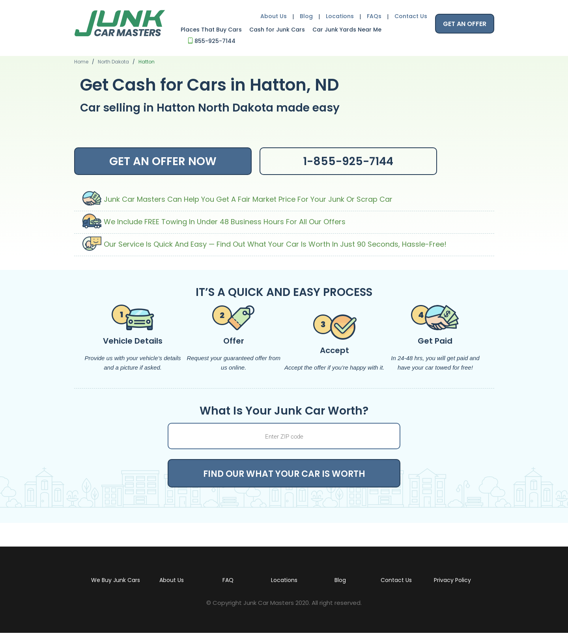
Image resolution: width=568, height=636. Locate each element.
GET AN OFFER (464, 23)
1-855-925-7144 (348, 161)
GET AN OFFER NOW (163, 161)
